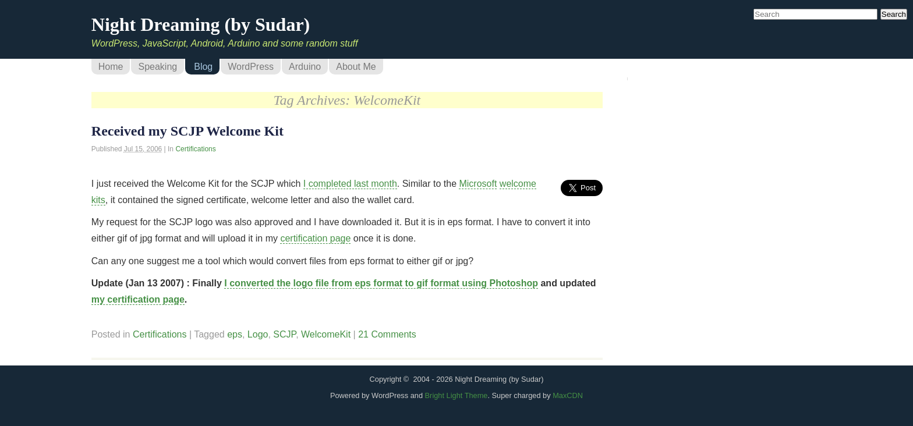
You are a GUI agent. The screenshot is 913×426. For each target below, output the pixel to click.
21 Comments (387, 334)
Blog (203, 67)
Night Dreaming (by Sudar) (200, 24)
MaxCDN (568, 395)
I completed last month (350, 184)
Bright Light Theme (456, 395)
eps (234, 334)
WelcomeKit (326, 334)
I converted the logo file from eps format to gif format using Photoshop (381, 283)
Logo (257, 334)
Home (110, 67)
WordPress (251, 67)
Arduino (305, 67)
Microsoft (478, 184)
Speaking (157, 67)
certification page (315, 238)
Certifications (195, 149)
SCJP (284, 334)
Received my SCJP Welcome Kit (187, 131)
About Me (356, 67)
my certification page (138, 299)
